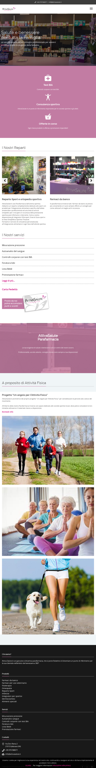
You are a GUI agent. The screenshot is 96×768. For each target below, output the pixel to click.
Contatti (5, 737)
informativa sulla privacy (62, 765)
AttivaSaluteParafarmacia (48, 337)
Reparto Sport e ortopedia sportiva (22, 199)
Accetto (28, 765)
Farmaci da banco (60, 199)
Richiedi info (7, 412)
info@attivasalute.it (55, 2)
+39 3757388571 (42, 2)
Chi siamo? (6, 654)
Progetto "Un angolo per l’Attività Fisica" (25, 395)
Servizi (5, 709)
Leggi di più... (8, 280)
